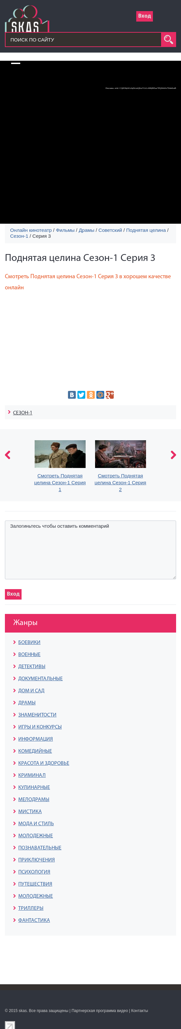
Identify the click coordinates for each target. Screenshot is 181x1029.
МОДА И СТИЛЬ (36, 824)
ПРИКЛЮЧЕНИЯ (36, 860)
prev (7, 455)
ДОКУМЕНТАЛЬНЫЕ (40, 679)
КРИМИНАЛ (32, 775)
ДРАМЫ (27, 703)
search (168, 39)
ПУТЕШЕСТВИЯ (35, 884)
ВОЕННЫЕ (29, 654)
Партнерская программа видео (100, 1010)
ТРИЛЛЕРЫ (30, 908)
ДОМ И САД (31, 691)
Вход (144, 16)
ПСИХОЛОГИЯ (34, 872)
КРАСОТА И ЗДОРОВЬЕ (43, 763)
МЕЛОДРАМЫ (33, 799)
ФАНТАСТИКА (34, 920)
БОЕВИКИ (29, 642)
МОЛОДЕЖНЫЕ (35, 836)
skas (23, 1010)
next (173, 455)
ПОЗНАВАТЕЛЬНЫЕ (39, 848)
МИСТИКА (30, 811)
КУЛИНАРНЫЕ (34, 787)
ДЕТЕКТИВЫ (31, 666)
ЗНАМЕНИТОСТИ (37, 715)
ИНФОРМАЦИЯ (35, 739)
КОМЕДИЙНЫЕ (35, 751)
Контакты (139, 1010)
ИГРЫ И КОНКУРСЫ (40, 727)
